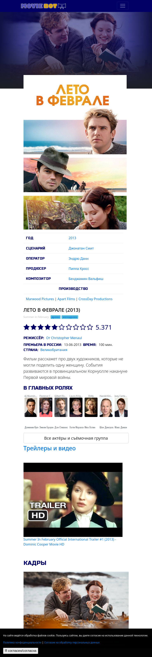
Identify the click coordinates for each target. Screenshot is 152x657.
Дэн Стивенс (61, 427)
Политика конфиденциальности (22, 642)
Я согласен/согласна (21, 650)
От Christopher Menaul (64, 338)
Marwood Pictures (40, 299)
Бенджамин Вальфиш (86, 278)
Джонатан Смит (81, 248)
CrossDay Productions (96, 299)
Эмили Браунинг (47, 427)
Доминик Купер (32, 427)
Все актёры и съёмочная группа (76, 438)
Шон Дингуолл (107, 427)
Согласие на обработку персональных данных (72, 642)
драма (56, 317)
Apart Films (66, 299)
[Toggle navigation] (122, 6)
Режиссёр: (34, 338)
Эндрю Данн (79, 258)
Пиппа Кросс (79, 268)
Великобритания (53, 350)
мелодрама (69, 317)
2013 (72, 238)
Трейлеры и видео (50, 448)
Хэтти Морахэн (77, 427)
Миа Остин (90, 427)
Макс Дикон (121, 427)
